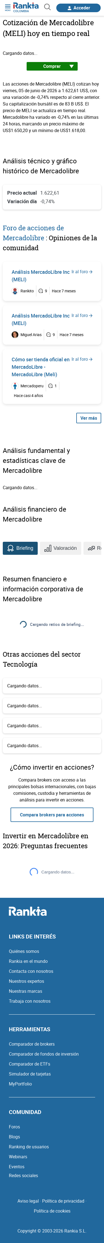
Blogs (14, 1137)
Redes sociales (23, 1175)
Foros (14, 1127)
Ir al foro (82, 272)
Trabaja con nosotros (29, 1001)
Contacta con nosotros (31, 971)
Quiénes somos (24, 951)
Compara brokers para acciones (52, 815)
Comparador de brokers (32, 1044)
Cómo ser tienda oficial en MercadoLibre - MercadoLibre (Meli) (41, 367)
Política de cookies (52, 1211)
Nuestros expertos (26, 981)
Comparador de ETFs (29, 1064)
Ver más (88, 418)
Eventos (16, 1167)
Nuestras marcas (25, 991)
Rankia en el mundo (28, 961)
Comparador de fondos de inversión (44, 1054)
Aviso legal (28, 1201)
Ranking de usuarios (29, 1147)
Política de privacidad (63, 1201)
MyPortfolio (20, 1084)
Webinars (18, 1157)
